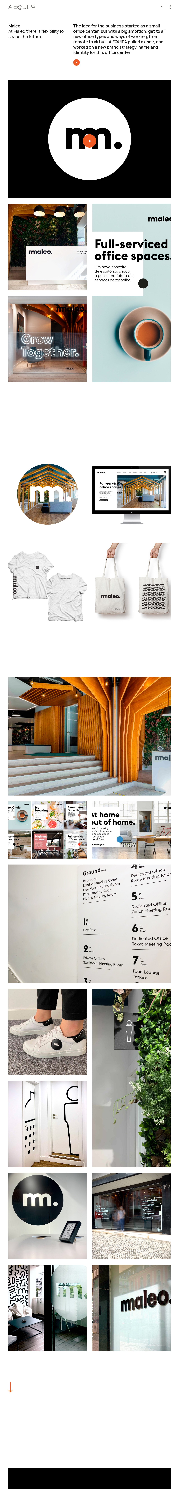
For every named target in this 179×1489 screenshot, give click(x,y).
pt (162, 6)
